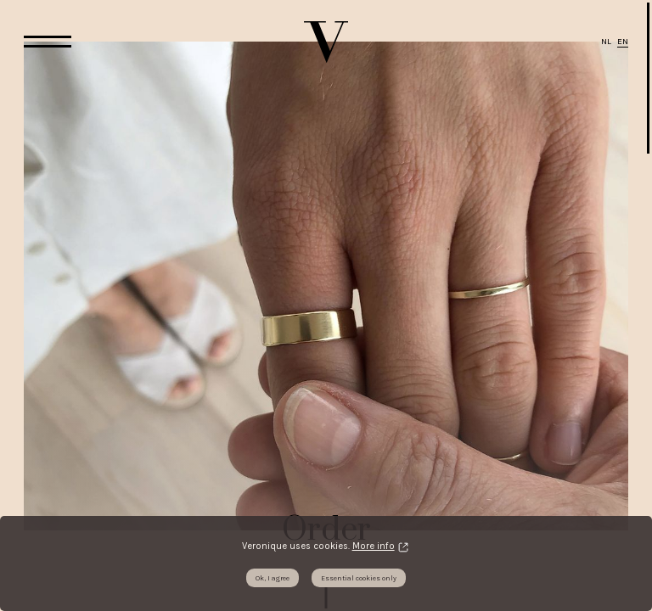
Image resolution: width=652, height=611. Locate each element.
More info (373, 546)
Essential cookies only (358, 578)
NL (606, 41)
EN (622, 41)
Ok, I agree (272, 578)
